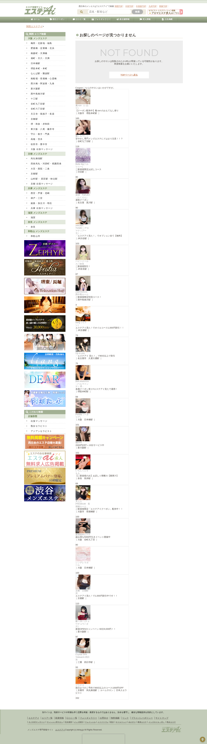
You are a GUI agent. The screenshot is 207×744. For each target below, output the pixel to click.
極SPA (79, 442)
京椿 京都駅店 (82, 592)
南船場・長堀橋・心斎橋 (44, 78)
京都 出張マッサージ (42, 183)
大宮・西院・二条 (40, 168)
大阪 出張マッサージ (42, 149)
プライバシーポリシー (142, 718)
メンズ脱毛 (78, 722)
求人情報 (145, 19)
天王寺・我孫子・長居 (42, 114)
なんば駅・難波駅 (40, 73)
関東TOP (163, 6)
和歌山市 (35, 236)
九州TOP (153, 6)
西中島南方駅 (38, 93)
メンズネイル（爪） (156, 722)
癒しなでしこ (82, 136)
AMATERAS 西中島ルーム (82, 293)
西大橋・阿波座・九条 (42, 83)
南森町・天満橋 (39, 53)
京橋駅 (34, 119)
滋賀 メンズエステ (37, 212)
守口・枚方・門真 (40, 134)
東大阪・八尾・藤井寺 (42, 129)
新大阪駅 (35, 88)
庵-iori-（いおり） (82, 106)
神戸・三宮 (37, 198)
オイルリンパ (121, 722)
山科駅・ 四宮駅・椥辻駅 (44, 179)
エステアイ (33, 718)
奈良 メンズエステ (37, 222)
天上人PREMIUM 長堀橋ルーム (83, 504)
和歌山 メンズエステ (38, 231)
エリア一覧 (47, 718)
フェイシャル (90, 722)
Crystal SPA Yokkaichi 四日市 (82, 657)
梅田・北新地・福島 (41, 43)
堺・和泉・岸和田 (40, 124)
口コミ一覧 (79, 19)
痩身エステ (142, 722)
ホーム (35, 19)
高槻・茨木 (37, 139)
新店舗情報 (123, 19)
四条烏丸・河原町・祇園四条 (46, 163)
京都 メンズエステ (37, 153)
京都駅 (34, 173)
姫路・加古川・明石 (41, 203)
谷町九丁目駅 (38, 104)
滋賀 (33, 217)
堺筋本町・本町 (39, 68)
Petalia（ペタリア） (82, 415)
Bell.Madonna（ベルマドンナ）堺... (82, 384)
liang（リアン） (81, 323)
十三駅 (34, 98)
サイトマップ (161, 718)
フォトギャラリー (101, 19)
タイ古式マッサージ (36, 722)
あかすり (132, 722)
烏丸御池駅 (37, 158)
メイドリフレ (103, 722)
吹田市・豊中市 (39, 144)
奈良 (33, 227)
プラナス (80, 685)
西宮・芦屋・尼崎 (40, 193)
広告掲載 (167, 19)
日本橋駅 (35, 63)
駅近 (112, 722)
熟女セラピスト (39, 426)
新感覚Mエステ (83, 534)
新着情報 (59, 718)
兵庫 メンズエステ (37, 188)
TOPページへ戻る (129, 75)
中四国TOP (141, 6)
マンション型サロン (55, 722)
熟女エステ (171, 722)
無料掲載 (115, 718)
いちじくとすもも (82, 471)
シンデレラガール (82, 563)
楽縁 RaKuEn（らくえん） (83, 196)
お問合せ (104, 718)
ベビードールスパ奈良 (82, 262)
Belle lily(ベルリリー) (82, 165)
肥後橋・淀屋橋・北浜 (42, 48)
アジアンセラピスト (41, 431)
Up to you (80, 353)
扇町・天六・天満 (40, 58)
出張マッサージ (39, 421)
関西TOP (119, 6)
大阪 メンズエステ (37, 38)
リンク (125, 718)
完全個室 (68, 722)
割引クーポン (57, 19)
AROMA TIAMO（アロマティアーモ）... (82, 229)
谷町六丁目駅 (38, 109)
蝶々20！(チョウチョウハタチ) (82, 624)
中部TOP (129, 6)
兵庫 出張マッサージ (42, 208)
